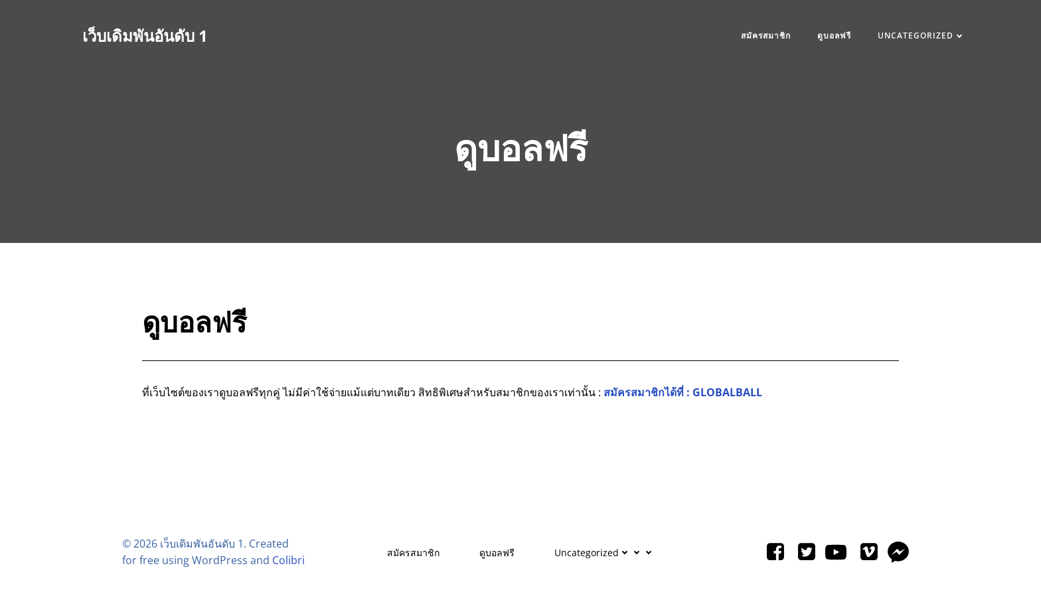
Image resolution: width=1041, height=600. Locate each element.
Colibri (288, 560)
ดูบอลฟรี (834, 35)
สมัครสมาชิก (766, 35)
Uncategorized (921, 35)
